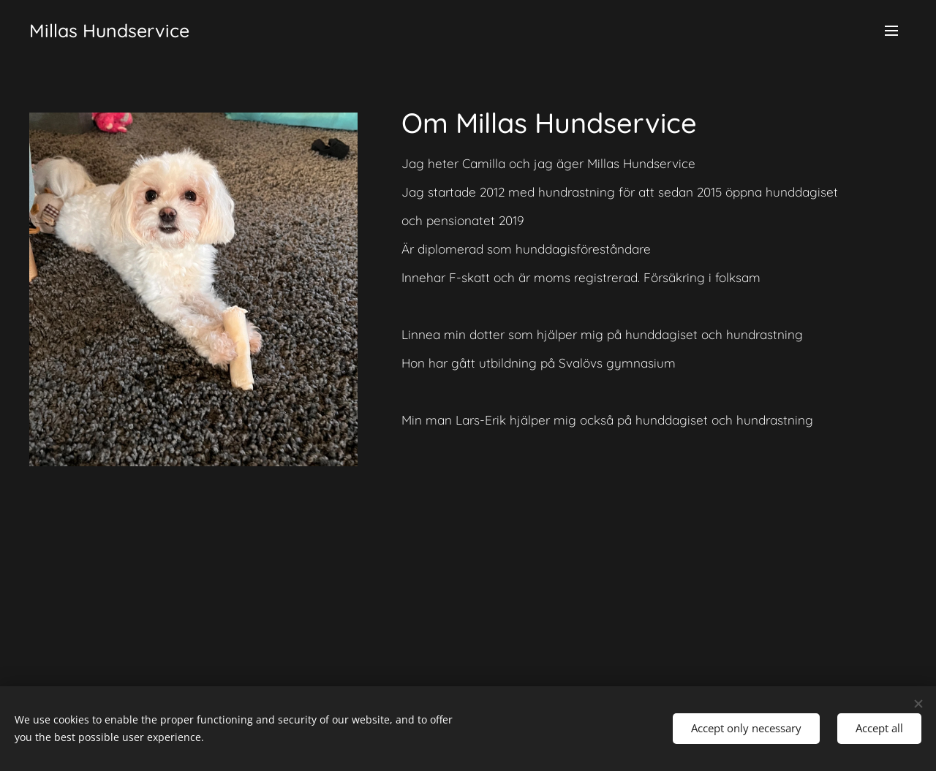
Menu (891, 30)
